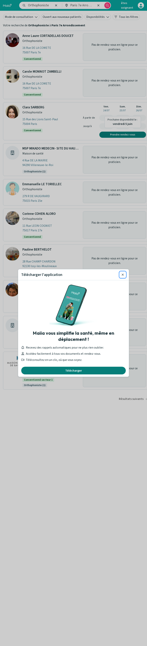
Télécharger (73, 371)
